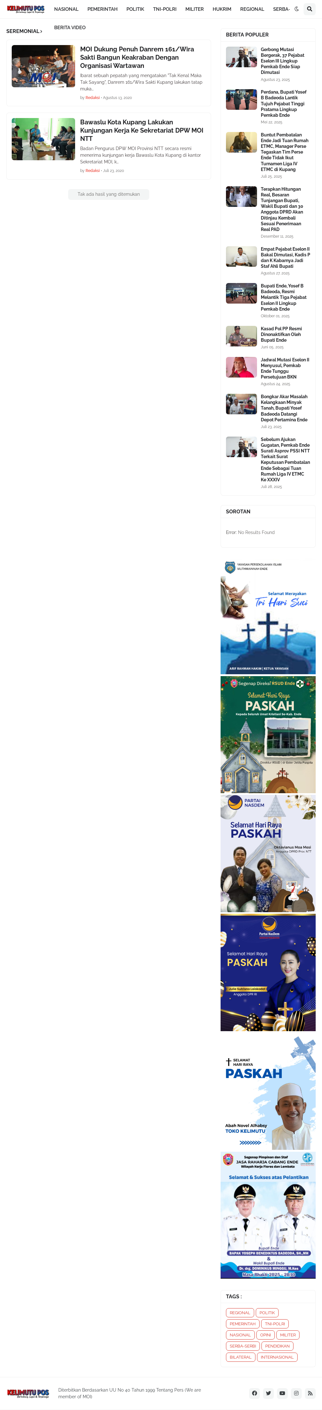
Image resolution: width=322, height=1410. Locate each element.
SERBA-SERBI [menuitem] (288, 9)
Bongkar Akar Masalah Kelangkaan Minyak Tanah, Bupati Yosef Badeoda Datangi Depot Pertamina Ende (284, 408)
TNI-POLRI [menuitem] (165, 9)
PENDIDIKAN (277, 1346)
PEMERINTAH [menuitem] (102, 9)
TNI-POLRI (275, 1323)
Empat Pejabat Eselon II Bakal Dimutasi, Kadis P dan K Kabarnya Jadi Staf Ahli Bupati (285, 258)
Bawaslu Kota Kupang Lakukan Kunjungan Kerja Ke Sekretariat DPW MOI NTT (141, 130)
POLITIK (267, 1312)
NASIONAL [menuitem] (66, 9)
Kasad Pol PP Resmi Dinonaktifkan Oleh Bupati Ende (281, 334)
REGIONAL (240, 1312)
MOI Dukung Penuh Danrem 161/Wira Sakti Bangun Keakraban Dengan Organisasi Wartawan (137, 57)
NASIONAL (240, 1335)
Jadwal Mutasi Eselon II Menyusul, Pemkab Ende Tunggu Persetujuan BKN (285, 368)
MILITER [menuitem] (194, 9)
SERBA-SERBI (243, 1346)
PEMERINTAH (243, 1323)
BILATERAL (241, 1357)
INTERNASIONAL (277, 1357)
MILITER (288, 1335)
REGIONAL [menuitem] (252, 9)
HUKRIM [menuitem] (222, 9)
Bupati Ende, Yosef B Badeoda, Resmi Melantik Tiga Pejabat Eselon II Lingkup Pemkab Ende (283, 297)
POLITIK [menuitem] (135, 9)
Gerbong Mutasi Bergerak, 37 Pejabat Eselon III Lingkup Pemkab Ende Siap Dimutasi (282, 61)
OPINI (265, 1335)
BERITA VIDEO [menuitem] (70, 27)
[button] (297, 9)
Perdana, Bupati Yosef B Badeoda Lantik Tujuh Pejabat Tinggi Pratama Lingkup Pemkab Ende (283, 103)
